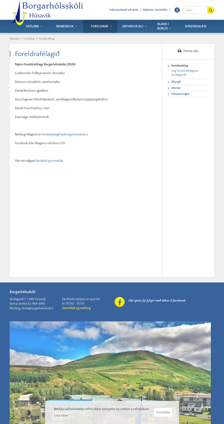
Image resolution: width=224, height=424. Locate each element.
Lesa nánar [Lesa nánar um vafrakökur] (61, 415)
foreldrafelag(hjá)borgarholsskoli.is (65, 134)
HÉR (62, 143)
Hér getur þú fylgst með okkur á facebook (157, 300)
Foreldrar (29, 38)
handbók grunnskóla (49, 161)
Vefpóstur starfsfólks (154, 9)
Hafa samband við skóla (123, 9)
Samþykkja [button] (163, 412)
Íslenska (15, 38)
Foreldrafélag (46, 38)
